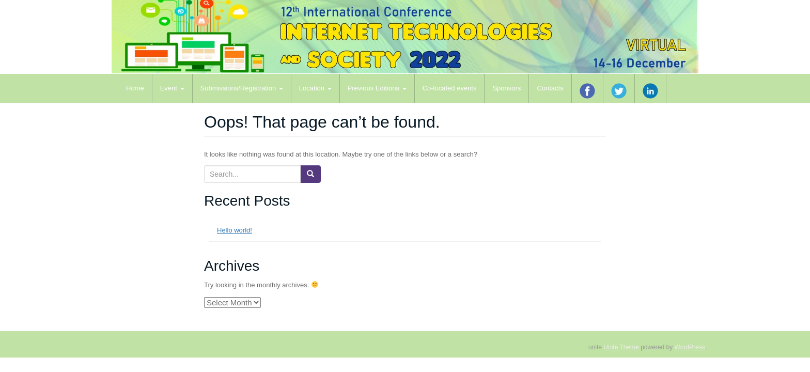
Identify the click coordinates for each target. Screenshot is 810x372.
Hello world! (234, 230)
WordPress (690, 347)
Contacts (550, 88)
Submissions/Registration (241, 88)
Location (315, 88)
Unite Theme (620, 347)
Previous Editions (377, 88)
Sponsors (506, 88)
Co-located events (450, 88)
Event (172, 88)
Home (135, 88)
